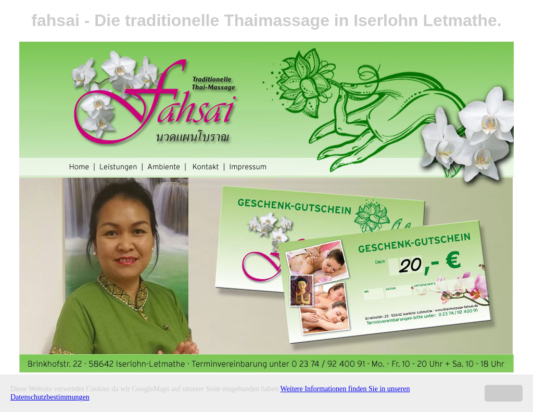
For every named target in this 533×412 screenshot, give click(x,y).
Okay (503, 393)
